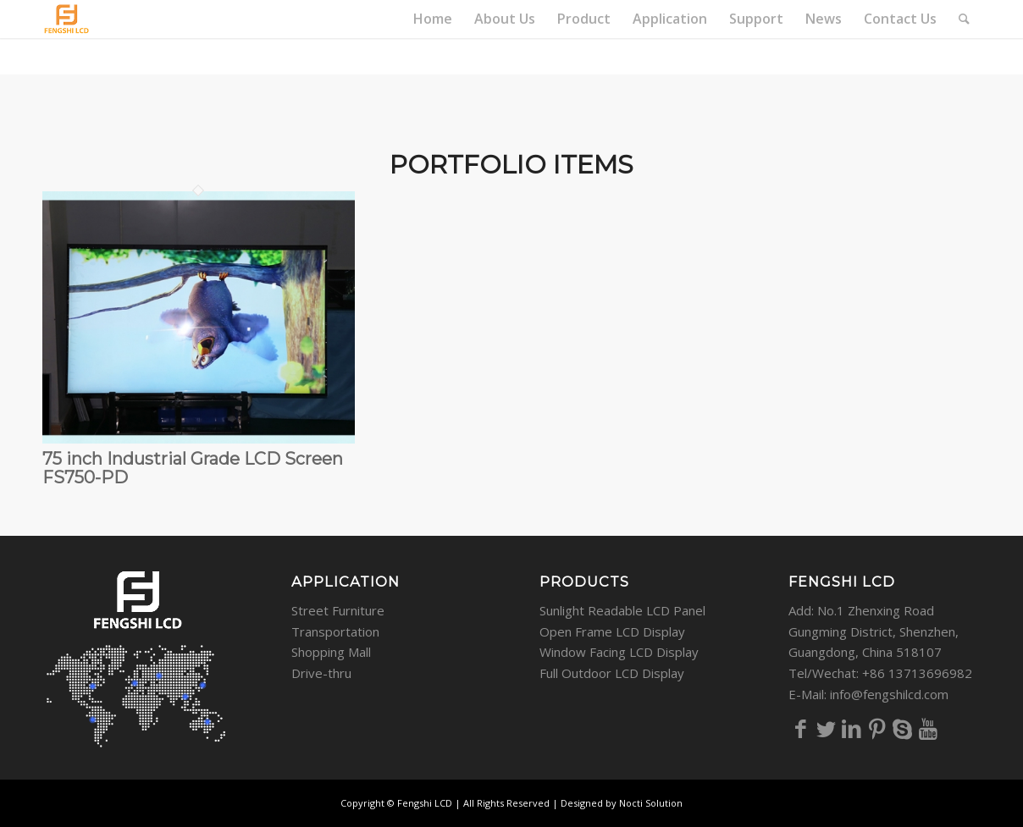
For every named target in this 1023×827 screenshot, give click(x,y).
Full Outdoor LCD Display (611, 672)
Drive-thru (321, 672)
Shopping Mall (331, 651)
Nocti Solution (651, 803)
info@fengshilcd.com (889, 694)
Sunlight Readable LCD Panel (622, 610)
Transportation (335, 631)
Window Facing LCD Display (619, 651)
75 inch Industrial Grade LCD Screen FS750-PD (192, 468)
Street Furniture (337, 610)
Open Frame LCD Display (612, 631)
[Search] (964, 19)
